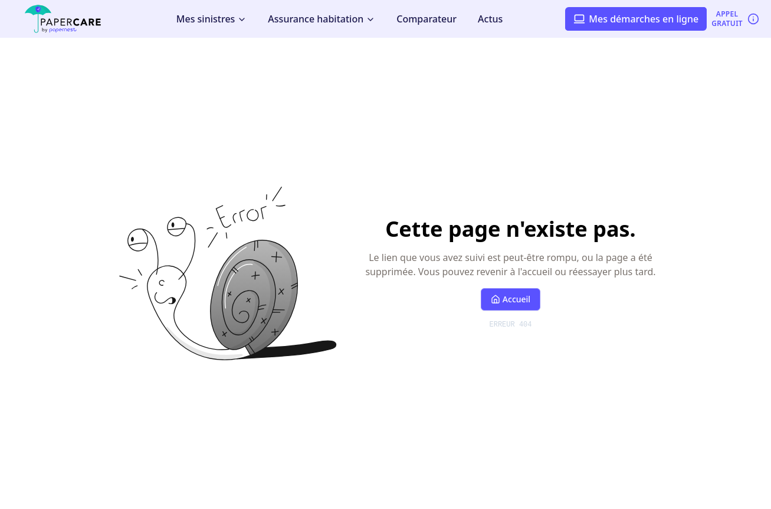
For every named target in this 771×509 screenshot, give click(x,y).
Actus (490, 18)
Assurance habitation (321, 18)
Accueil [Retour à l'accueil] (510, 299)
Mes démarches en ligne (635, 18)
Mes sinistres (211, 18)
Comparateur (426, 18)
